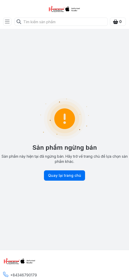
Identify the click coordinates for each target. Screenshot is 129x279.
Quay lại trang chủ (64, 175)
